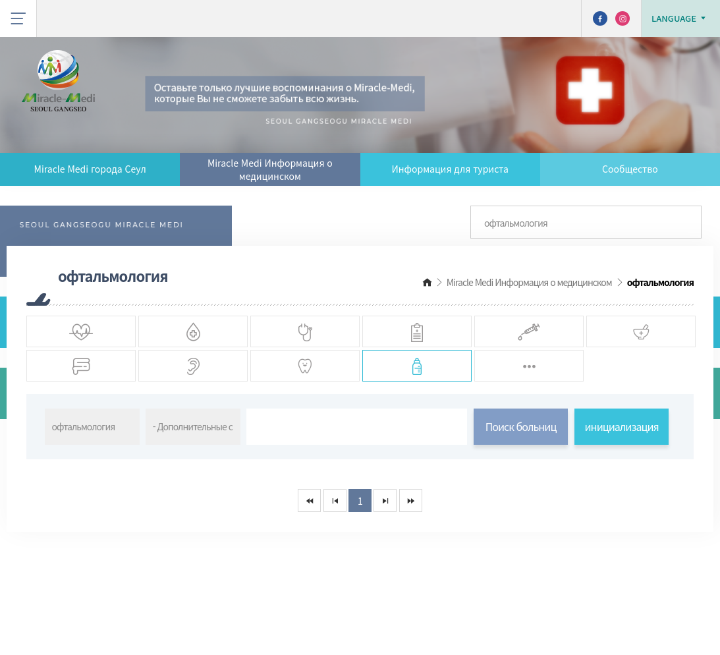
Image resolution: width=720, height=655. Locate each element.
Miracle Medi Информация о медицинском (270, 169)
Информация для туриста (449, 168)
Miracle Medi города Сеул (90, 168)
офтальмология (660, 282)
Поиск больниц (521, 490)
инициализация (622, 490)
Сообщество (630, 168)
